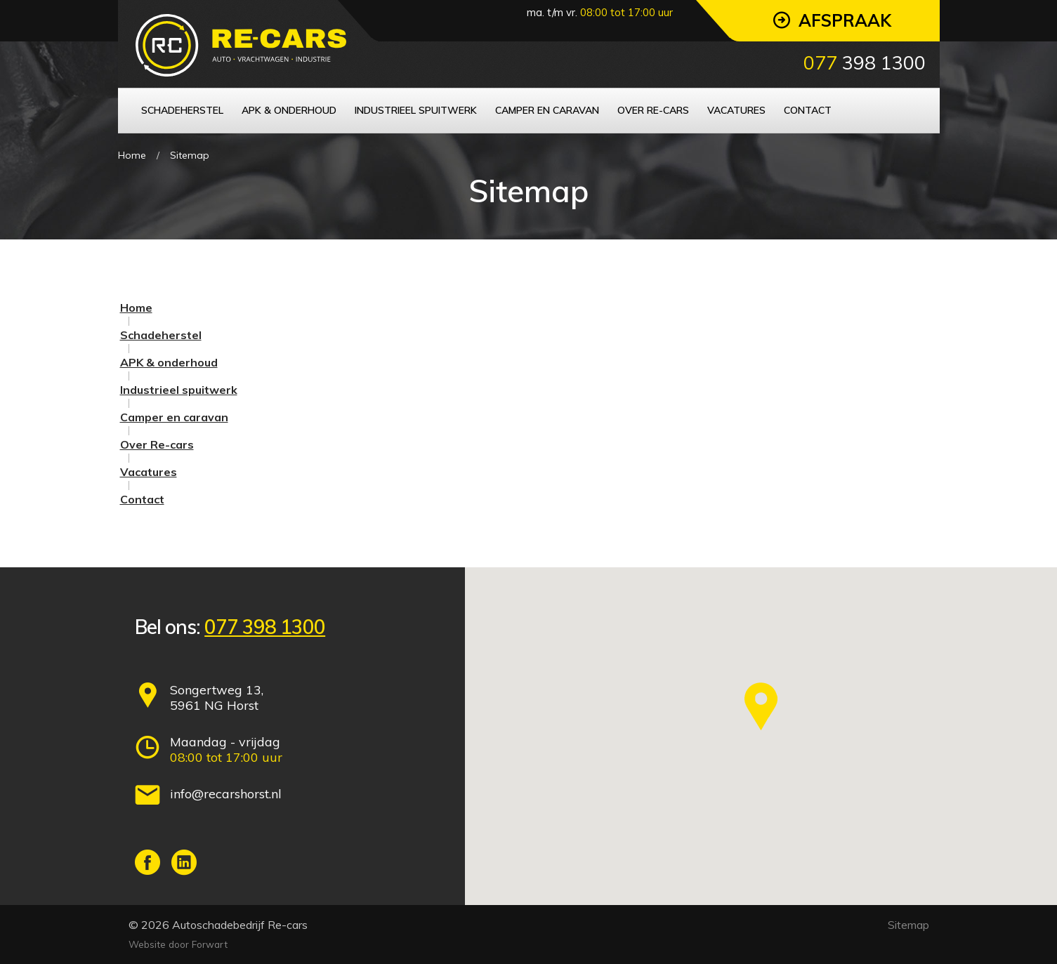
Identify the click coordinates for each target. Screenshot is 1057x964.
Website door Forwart (178, 944)
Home (132, 155)
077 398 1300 (264, 626)
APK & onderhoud (169, 362)
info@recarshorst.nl (226, 794)
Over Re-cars (157, 444)
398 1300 (864, 62)
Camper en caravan (174, 417)
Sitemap (189, 155)
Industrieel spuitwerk (178, 390)
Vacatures (148, 472)
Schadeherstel (161, 335)
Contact (142, 499)
